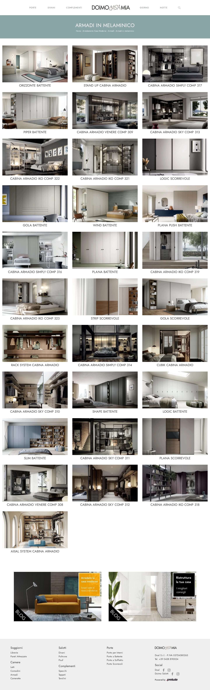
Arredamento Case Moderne (94, 31)
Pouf (61, 660)
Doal (157, 670)
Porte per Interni (115, 652)
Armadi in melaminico (125, 31)
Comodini (15, 671)
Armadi (111, 31)
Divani (51, 7)
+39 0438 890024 (168, 659)
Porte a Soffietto (115, 660)
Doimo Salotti (161, 673)
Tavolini (62, 678)
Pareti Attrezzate (18, 656)
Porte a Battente (115, 656)
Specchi (63, 671)
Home (78, 31)
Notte (163, 7)
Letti (12, 667)
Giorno (144, 7)
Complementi (74, 7)
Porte (33, 7)
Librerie (14, 652)
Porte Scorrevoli (115, 664)
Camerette (15, 678)
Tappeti (62, 674)
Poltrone (63, 656)
